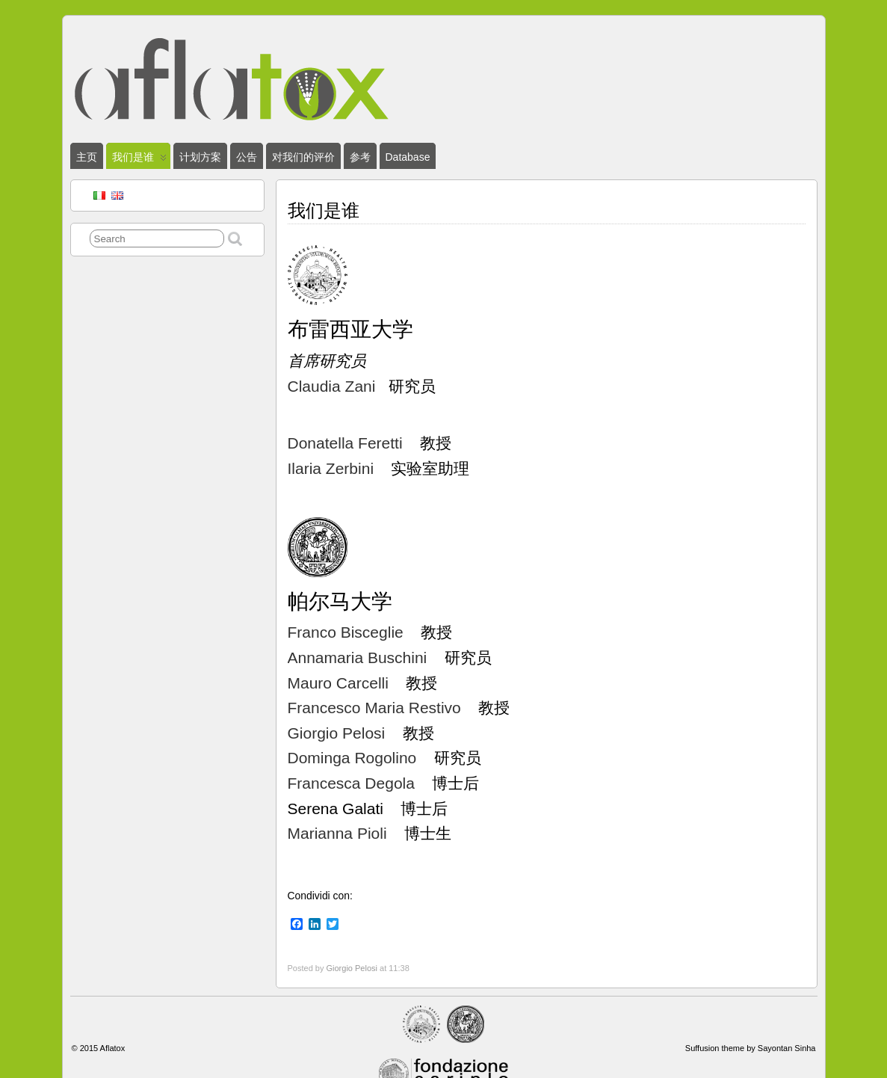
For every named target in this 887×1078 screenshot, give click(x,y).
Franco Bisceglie (346, 632)
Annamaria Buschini (357, 657)
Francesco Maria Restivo (374, 707)
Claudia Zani (334, 386)
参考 (360, 157)
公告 (246, 157)
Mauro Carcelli (338, 683)
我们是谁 (139, 160)
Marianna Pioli (337, 833)
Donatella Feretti (345, 443)
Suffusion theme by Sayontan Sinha (750, 1048)
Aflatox (113, 1048)
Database (408, 157)
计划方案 (200, 157)
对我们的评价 (303, 157)
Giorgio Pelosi (337, 733)
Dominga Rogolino (352, 757)
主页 (86, 157)
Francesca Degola (351, 783)
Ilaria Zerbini (331, 468)
